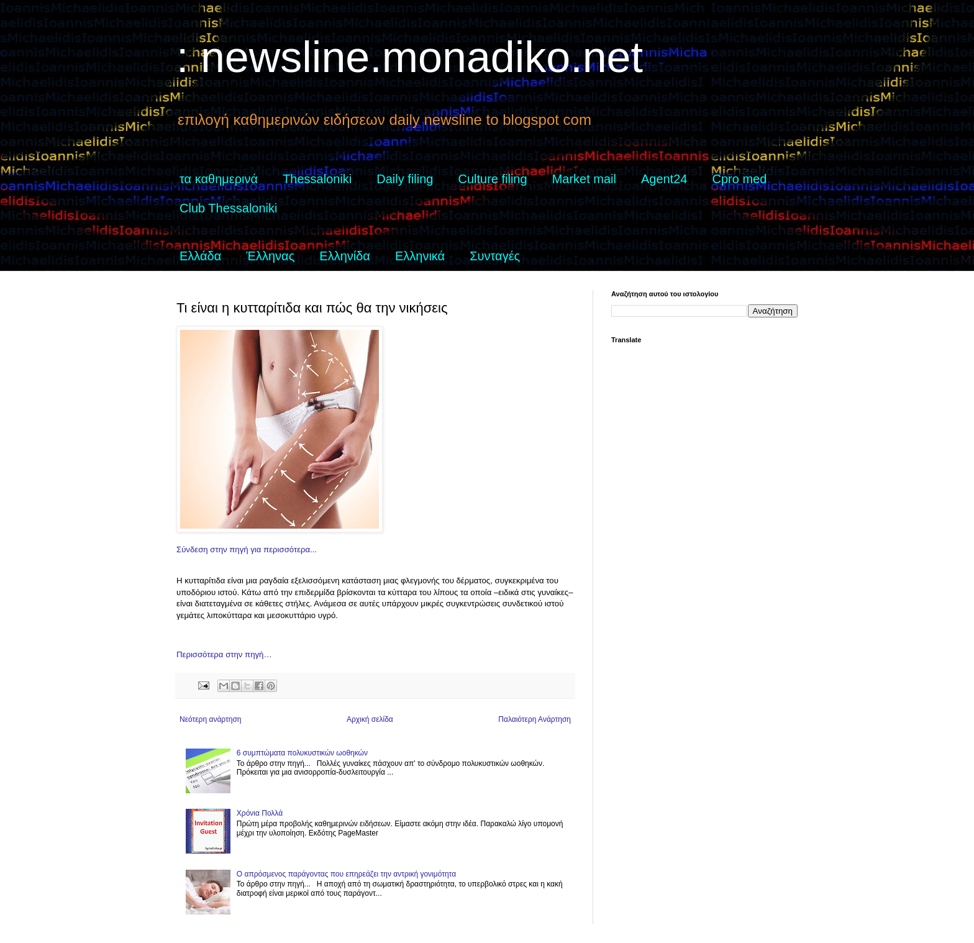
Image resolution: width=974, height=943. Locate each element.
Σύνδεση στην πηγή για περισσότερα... (246, 549)
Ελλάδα (200, 256)
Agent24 (664, 179)
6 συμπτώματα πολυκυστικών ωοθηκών (302, 753)
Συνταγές (495, 256)
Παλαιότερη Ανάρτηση (534, 719)
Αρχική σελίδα (370, 719)
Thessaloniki (317, 179)
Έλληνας (270, 256)
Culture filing (492, 179)
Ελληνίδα (344, 256)
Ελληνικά (420, 256)
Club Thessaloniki (229, 208)
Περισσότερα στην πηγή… (224, 654)
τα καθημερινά (219, 179)
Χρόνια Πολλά (260, 813)
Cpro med (739, 179)
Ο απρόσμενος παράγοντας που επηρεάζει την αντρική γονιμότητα (346, 874)
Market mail (584, 179)
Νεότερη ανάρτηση (210, 719)
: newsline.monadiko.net (409, 57)
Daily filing (404, 179)
